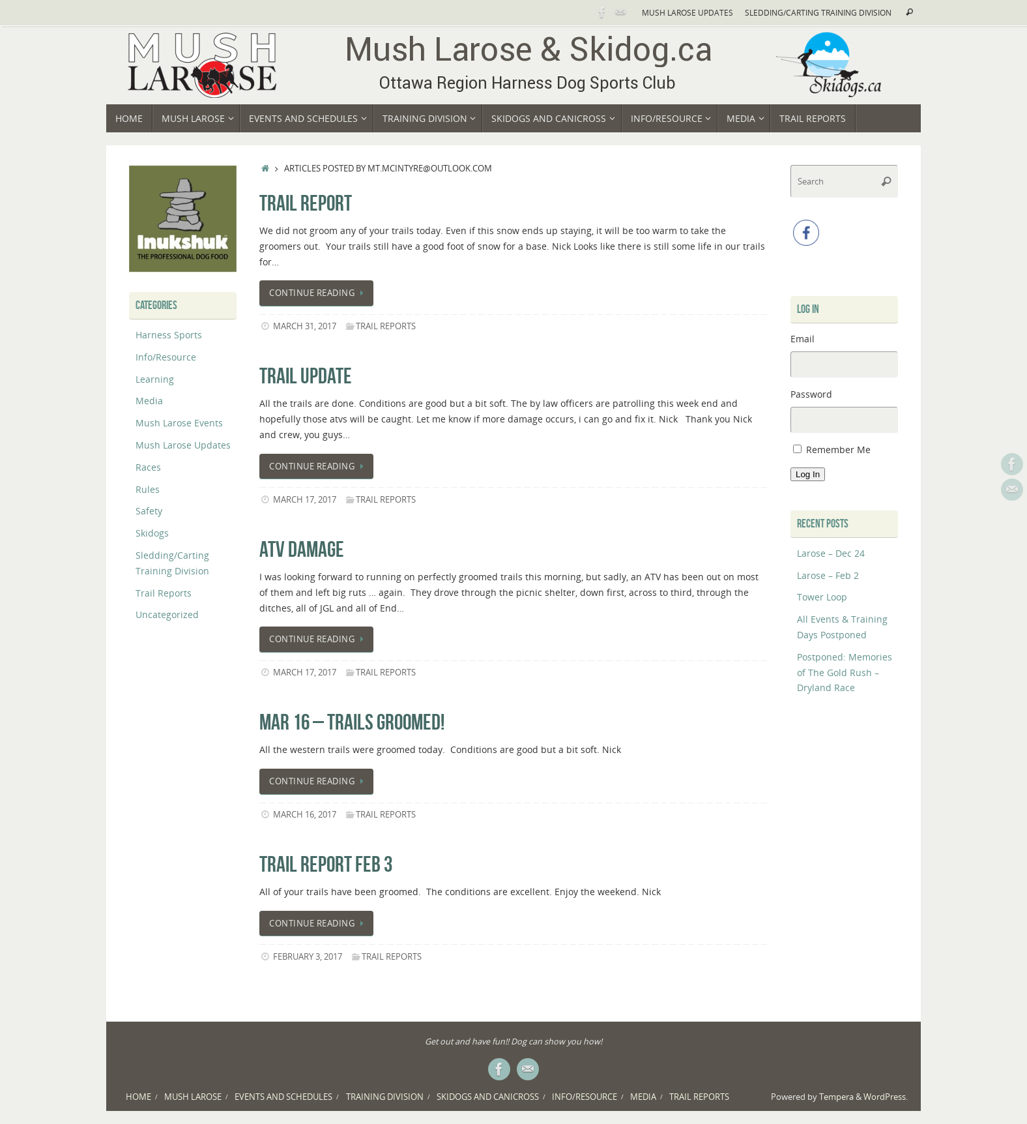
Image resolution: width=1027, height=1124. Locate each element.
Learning (155, 379)
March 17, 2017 (304, 499)
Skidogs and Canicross (488, 1096)
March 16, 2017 (304, 814)
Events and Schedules (283, 1096)
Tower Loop (822, 597)
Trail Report (305, 203)
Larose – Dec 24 (831, 553)
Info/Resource (166, 357)
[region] (183, 219)
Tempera (836, 1096)
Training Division (385, 1096)
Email (802, 339)
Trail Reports (386, 326)
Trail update (305, 376)
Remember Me (838, 449)
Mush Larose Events (179, 423)
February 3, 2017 (307, 956)
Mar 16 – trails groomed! (351, 722)
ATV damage (301, 549)
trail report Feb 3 (325, 864)
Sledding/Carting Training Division (818, 12)
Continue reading (318, 293)
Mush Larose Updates (687, 12)
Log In (808, 474)
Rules (148, 489)
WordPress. (885, 1096)
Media (149, 400)
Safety (149, 511)
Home (138, 1096)
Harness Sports (169, 335)
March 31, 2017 (304, 326)
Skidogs (152, 533)
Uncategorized (167, 614)
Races (148, 467)
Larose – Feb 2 (828, 575)
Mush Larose (193, 1096)
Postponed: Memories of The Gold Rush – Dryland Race (844, 672)
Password (811, 394)
